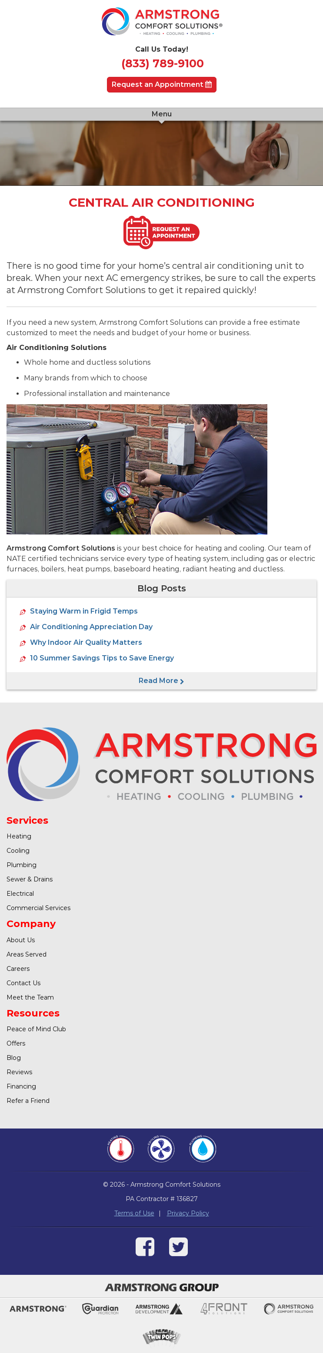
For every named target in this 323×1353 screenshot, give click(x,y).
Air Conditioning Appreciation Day (91, 627)
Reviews (19, 1072)
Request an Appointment (162, 84)
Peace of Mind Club (36, 1029)
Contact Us (23, 983)
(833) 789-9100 (162, 63)
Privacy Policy (188, 1213)
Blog (14, 1058)
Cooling (18, 851)
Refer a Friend (28, 1101)
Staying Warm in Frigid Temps (84, 611)
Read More (161, 680)
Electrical (20, 894)
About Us (21, 940)
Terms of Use (134, 1213)
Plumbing (22, 865)
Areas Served (27, 954)
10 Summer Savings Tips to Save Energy (102, 658)
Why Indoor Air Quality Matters (86, 642)
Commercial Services (38, 908)
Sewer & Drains (30, 879)
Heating (19, 836)
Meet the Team (30, 997)
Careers (18, 969)
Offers (16, 1043)
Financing (21, 1086)
